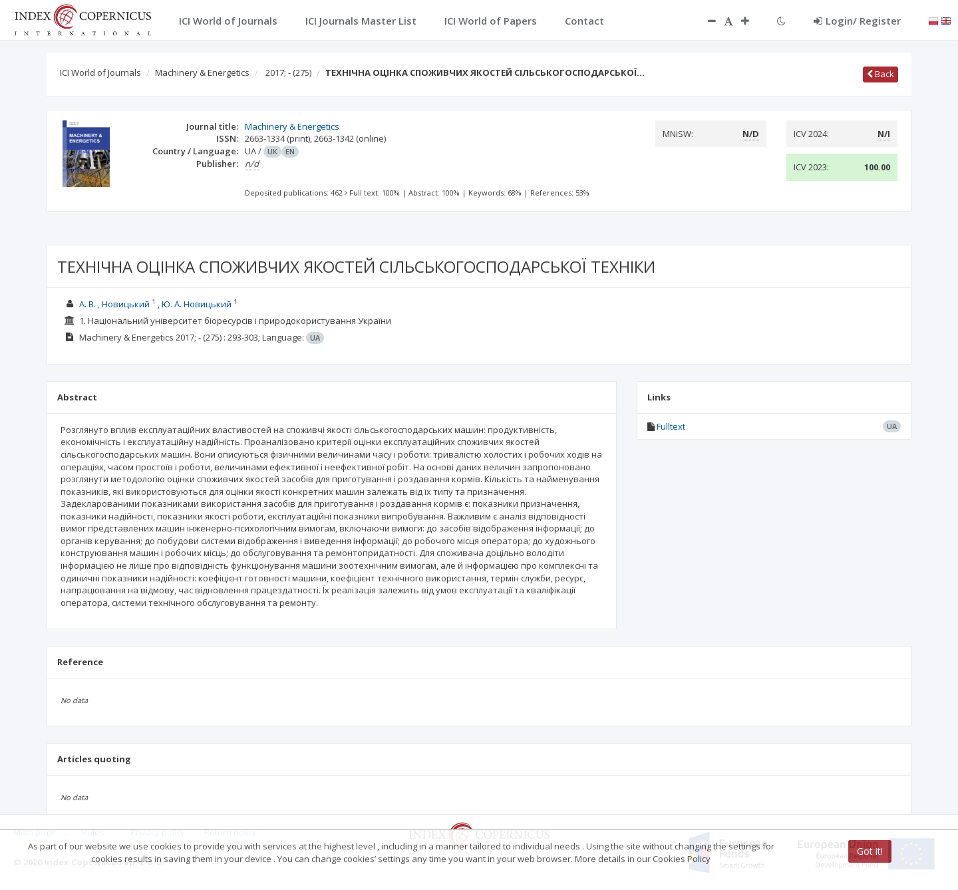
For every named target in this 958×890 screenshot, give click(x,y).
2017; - (288, 72)
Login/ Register (857, 20)
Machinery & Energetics (202, 72)
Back (880, 74)
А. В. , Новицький (114, 304)
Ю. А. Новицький (197, 304)
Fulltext (671, 426)
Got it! (870, 851)
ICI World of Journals (100, 72)
